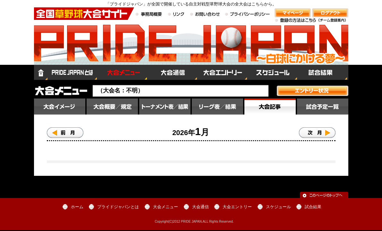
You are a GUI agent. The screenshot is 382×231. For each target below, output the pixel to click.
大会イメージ (59, 106)
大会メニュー (122, 72)
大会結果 (165, 106)
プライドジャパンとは (72, 72)
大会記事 (270, 106)
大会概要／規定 (112, 106)
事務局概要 (149, 14)
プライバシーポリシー (247, 14)
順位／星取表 (217, 106)
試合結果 (322, 72)
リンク (176, 14)
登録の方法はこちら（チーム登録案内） (311, 24)
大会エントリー (222, 72)
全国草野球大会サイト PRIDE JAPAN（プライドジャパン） (191, 50)
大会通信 (172, 72)
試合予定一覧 (322, 106)
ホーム (40, 72)
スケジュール (272, 72)
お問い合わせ (205, 14)
